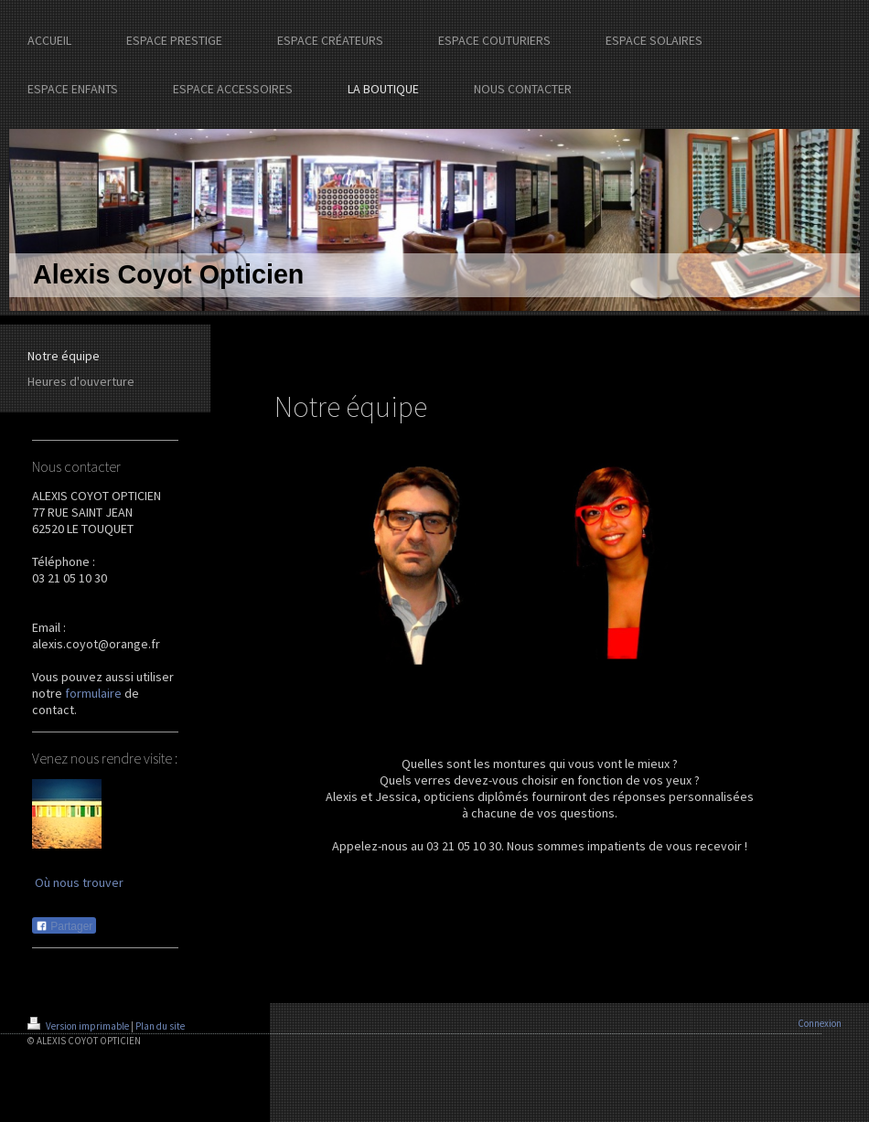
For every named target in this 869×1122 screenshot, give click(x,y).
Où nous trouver (79, 882)
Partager (64, 926)
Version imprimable (79, 1026)
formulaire (93, 693)
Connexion (820, 1023)
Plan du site (160, 1026)
